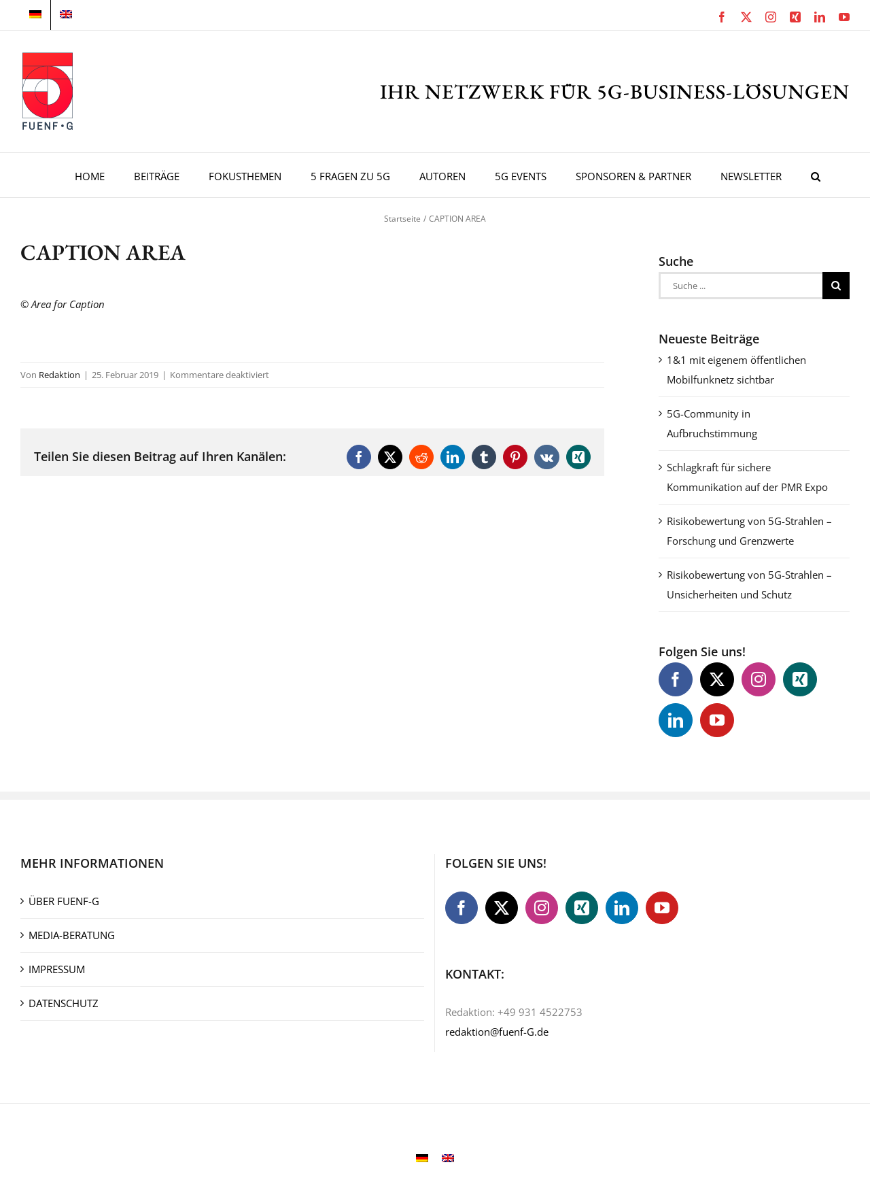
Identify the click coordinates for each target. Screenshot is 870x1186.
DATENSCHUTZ (64, 1003)
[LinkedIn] (676, 720)
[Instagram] (759, 679)
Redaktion (59, 375)
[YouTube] (717, 720)
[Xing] (800, 679)
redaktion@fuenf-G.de (497, 1031)
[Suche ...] (740, 285)
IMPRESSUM (57, 969)
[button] (815, 175)
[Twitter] (717, 679)
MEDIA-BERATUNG (72, 935)
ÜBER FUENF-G (64, 901)
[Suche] (836, 285)
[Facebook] (676, 679)
